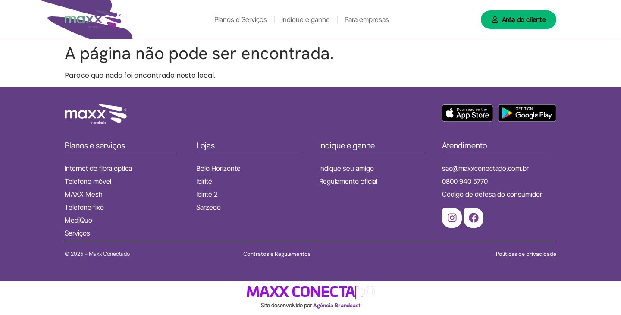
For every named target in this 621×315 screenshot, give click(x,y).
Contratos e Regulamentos (276, 254)
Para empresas (367, 19)
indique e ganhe (306, 19)
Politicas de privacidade (526, 254)
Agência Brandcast (337, 305)
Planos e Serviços (240, 19)
